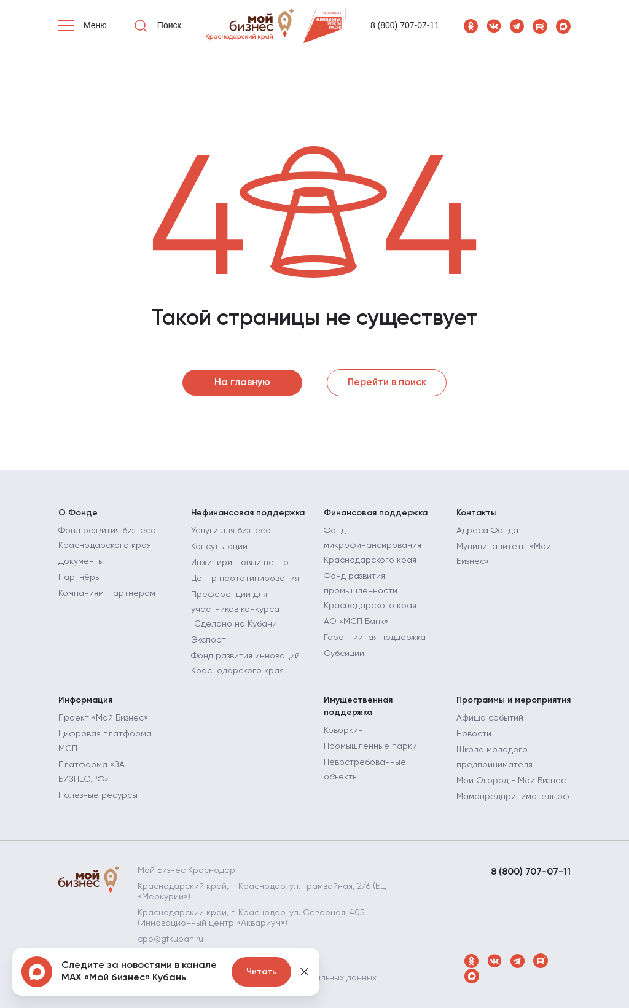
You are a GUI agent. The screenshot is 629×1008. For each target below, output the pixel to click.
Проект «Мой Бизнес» (103, 718)
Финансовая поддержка (376, 513)
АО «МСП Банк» (356, 621)
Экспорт (208, 640)
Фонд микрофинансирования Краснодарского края (372, 545)
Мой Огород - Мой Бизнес (511, 780)
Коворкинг (345, 730)
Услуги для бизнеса (231, 530)
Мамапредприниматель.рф (512, 796)
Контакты (476, 513)
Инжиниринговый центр (240, 562)
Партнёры (79, 577)
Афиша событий (489, 718)
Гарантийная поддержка (375, 637)
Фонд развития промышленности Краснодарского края (370, 591)
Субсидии (344, 653)
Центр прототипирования (245, 578)
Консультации (219, 546)
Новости (473, 734)
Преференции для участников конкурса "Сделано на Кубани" (235, 609)
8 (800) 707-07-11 (404, 25)
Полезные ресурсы (98, 795)
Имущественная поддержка (358, 706)
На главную (242, 383)
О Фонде (78, 513)
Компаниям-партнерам (106, 593)
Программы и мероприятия (513, 700)
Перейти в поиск (387, 383)
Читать (261, 971)
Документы (81, 561)
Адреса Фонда (487, 530)
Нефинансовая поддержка (248, 513)
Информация (85, 700)
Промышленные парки (370, 746)
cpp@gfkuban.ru (170, 939)
